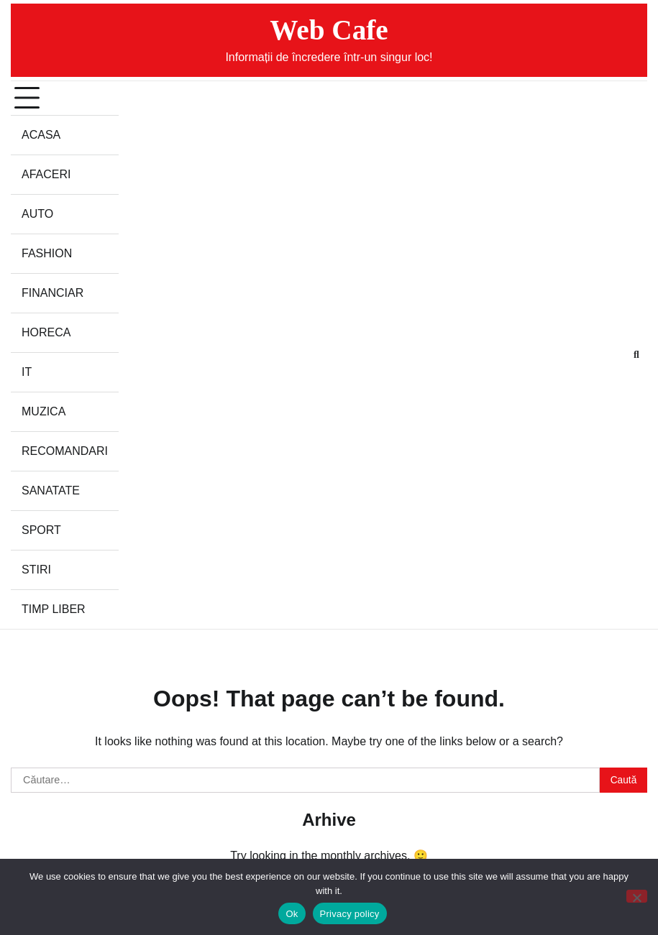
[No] (636, 896)
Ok (291, 913)
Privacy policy (350, 913)
